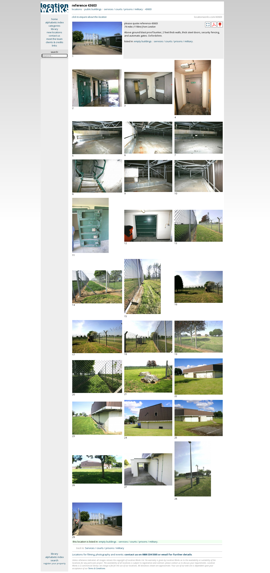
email (164, 554)
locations (77, 9)
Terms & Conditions (96, 568)
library (54, 29)
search (54, 560)
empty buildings (143, 41)
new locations (54, 32)
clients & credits (54, 42)
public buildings (93, 9)
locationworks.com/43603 (208, 17)
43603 (148, 9)
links (54, 45)
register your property (54, 563)
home (54, 19)
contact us (54, 35)
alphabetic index (54, 22)
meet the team (54, 39)
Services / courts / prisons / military (104, 548)
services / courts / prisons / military (123, 9)
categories (54, 25)
